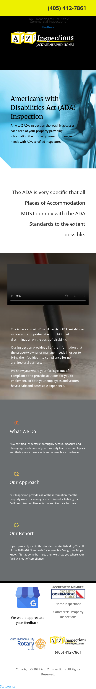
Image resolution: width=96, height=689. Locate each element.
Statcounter (8, 686)
